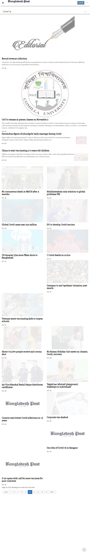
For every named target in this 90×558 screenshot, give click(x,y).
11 (34, 492)
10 (30, 492)
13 (42, 492)
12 (38, 492)
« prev (6, 492)
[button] (3, 3)
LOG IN (81, 2)
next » (52, 492)
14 (46, 492)
